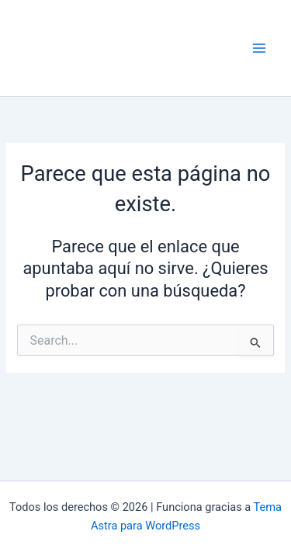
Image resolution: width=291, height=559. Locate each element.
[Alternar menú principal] (259, 48)
